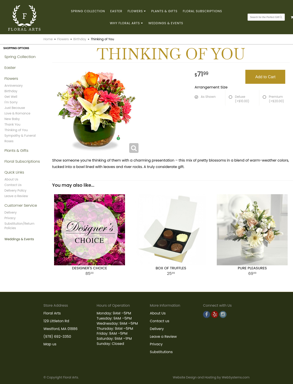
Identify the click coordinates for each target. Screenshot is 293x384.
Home (48, 39)
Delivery (10, 212)
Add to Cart (265, 77)
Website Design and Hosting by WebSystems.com (211, 377)
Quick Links (14, 172)
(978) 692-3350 (57, 336)
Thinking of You (16, 130)
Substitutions (161, 351)
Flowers (135, 11)
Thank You (12, 124)
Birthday (79, 39)
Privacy (10, 218)
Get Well (10, 96)
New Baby (12, 119)
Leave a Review (16, 196)
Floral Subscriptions (202, 11)
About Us (11, 179)
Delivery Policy (15, 190)
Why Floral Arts (125, 23)
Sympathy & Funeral (20, 135)
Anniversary (13, 85)
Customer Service (20, 205)
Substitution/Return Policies (19, 225)
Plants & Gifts (164, 11)
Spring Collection (88, 11)
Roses (9, 141)
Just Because (14, 108)
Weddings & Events (165, 23)
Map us (49, 344)
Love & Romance (17, 113)
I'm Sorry (11, 102)
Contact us (159, 321)
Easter (116, 11)
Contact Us (12, 185)
